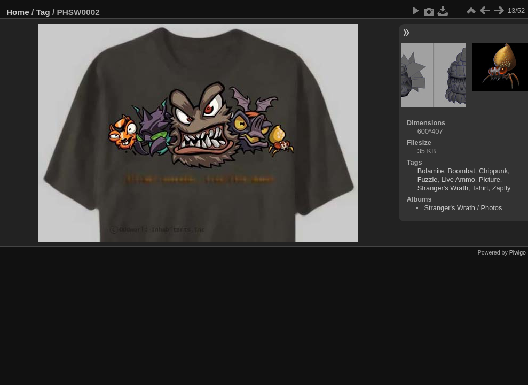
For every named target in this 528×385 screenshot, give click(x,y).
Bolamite (430, 171)
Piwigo (517, 252)
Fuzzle (427, 179)
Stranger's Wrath (442, 188)
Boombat (461, 171)
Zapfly (501, 188)
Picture (489, 179)
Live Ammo (458, 179)
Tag (43, 12)
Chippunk (493, 171)
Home (17, 12)
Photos (491, 208)
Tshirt (480, 188)
